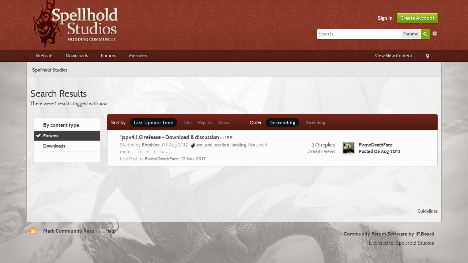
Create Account (417, 18)
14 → (164, 152)
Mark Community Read (69, 231)
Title (188, 122)
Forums (108, 55)
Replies (205, 122)
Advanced (435, 34)
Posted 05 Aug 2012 (379, 151)
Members (138, 55)
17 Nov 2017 (193, 158)
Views (224, 122)
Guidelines (428, 211)
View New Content (393, 55)
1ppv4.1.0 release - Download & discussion (169, 137)
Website (44, 55)
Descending (282, 122)
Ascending (315, 122)
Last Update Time (153, 122)
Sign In (385, 18)
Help (110, 231)
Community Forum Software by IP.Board (389, 233)
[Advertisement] (234, 182)
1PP (229, 137)
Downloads (77, 55)
